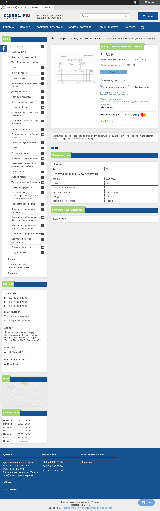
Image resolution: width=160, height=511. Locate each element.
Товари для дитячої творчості (25, 182)
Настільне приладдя (21, 97)
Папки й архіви (18, 78)
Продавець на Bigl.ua (80, 505)
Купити (113, 72)
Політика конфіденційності (100, 508)
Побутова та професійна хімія (26, 233)
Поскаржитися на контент (75, 508)
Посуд (14, 147)
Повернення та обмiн (50, 27)
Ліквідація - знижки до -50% (24, 57)
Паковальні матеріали (22, 247)
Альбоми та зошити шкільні (24, 158)
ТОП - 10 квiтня (18, 52)
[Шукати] (126, 16)
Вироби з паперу (69, 38)
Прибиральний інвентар (23, 204)
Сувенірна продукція (21, 187)
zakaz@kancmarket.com (19, 320)
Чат (146, 502)
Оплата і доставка (80, 27)
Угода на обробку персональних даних (19, 266)
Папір (14, 67)
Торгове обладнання (21, 129)
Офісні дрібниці (19, 107)
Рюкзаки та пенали (20, 153)
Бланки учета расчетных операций (108, 38)
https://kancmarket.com (18, 316)
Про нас (25, 27)
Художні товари (19, 177)
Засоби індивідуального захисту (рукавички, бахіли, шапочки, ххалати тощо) (24, 195)
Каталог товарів (16, 46)
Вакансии (12, 273)
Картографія (17, 171)
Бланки (84, 38)
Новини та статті (108, 27)
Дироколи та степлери (22, 91)
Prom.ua (95, 502)
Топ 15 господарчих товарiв (24, 62)
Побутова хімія (18, 252)
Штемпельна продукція (22, 102)
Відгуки (11, 259)
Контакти (130, 27)
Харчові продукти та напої (24, 142)
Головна (8, 27)
